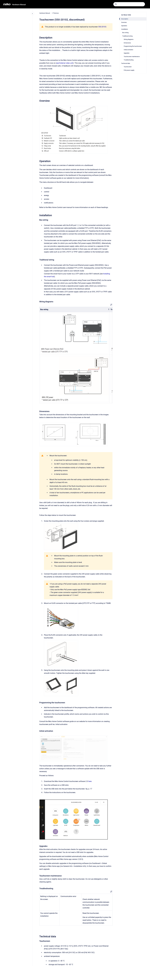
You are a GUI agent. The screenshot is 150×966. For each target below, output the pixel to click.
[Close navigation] (32, 13)
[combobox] (129, 4)
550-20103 (102, 27)
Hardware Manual (19, 5)
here (89, 781)
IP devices (55, 13)
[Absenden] (115, 4)
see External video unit (64, 63)
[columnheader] (74, 309)
